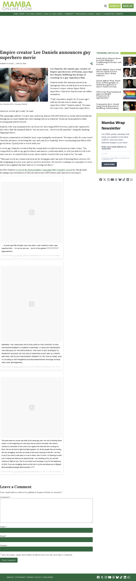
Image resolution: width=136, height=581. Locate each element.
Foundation (108, 14)
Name (3, 527)
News (22, 14)
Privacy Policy (35, 577)
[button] (105, 6)
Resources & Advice (85, 14)
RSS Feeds (50, 577)
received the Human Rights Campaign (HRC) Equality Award (43, 170)
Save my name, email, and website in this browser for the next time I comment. (37, 555)
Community (69, 14)
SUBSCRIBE (109, 164)
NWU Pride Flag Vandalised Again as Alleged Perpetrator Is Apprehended (108, 95)
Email (3, 536)
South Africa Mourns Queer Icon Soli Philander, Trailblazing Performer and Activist (108, 61)
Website (3, 545)
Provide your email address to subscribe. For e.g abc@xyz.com (115, 158)
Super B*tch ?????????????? (25, 367)
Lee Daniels (18, 255)
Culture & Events (34, 14)
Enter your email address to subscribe (114, 148)
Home (15, 14)
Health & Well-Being (53, 14)
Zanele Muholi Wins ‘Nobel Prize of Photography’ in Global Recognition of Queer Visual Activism (108, 84)
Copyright (21, 577)
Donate (119, 14)
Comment (5, 497)
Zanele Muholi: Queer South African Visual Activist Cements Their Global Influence (108, 72)
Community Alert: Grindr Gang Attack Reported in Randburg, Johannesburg (107, 106)
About (99, 14)
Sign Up (10, 577)
